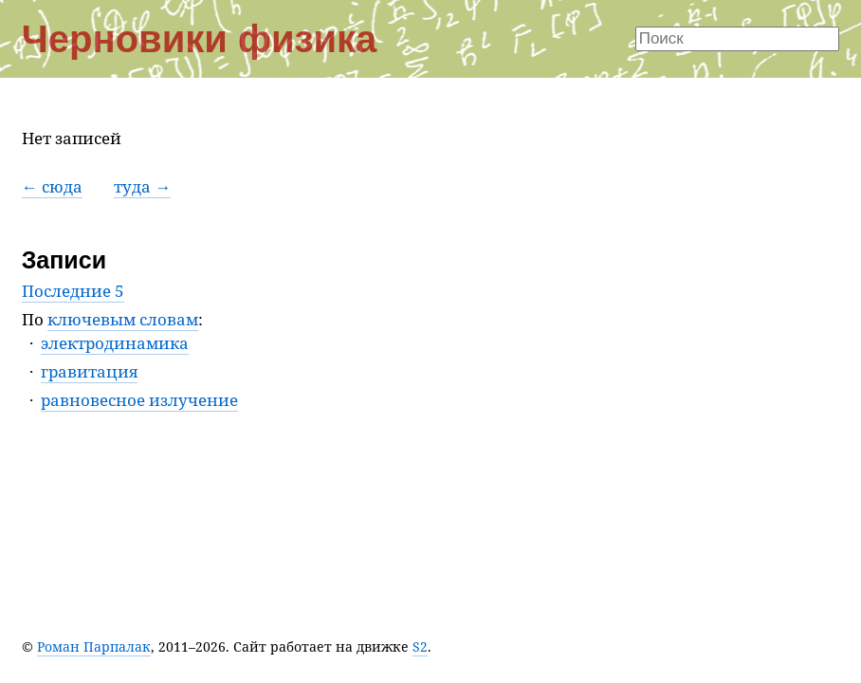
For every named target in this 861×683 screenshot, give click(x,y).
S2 (420, 646)
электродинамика (115, 343)
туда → (142, 186)
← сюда (52, 186)
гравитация (89, 371)
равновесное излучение (139, 400)
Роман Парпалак (94, 646)
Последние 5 (73, 291)
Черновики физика (199, 39)
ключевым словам (122, 319)
